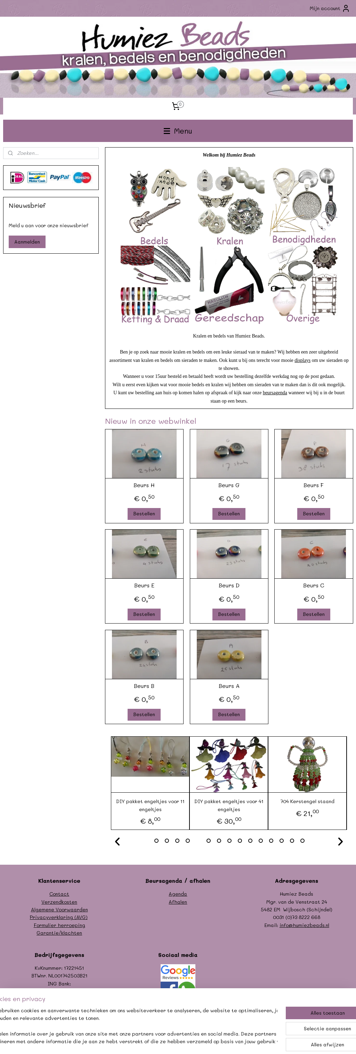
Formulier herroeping (59, 925)
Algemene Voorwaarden (59, 909)
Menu (178, 130)
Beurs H (144, 484)
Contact (59, 893)
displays (302, 360)
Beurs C (313, 585)
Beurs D (228, 585)
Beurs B (144, 685)
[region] (132, 1026)
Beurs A (228, 685)
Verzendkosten (59, 901)
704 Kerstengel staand (307, 801)
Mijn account (330, 8)
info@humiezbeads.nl (304, 925)
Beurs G (229, 484)
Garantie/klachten (59, 932)
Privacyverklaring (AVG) (59, 917)
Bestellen (144, 513)
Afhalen (178, 901)
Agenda (178, 893)
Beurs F (314, 484)
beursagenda (274, 392)
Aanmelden (27, 241)
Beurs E (144, 585)
